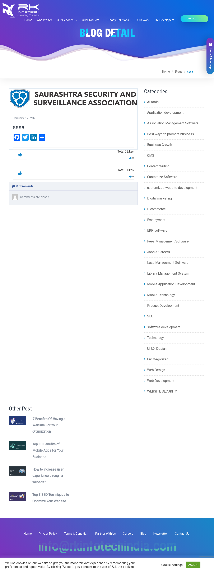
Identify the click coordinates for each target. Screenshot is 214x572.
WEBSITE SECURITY (160, 391)
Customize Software (160, 177)
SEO (148, 316)
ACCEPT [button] (193, 564)
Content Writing (156, 166)
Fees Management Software (166, 241)
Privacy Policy (48, 533)
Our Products (92, 20)
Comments (22, 186)
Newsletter (160, 533)
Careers (128, 533)
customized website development (170, 188)
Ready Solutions (120, 20)
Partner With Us (105, 533)
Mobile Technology (159, 295)
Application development (163, 113)
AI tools (151, 102)
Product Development (161, 306)
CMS (149, 156)
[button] (76, 20)
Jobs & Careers (157, 252)
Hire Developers (166, 20)
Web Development (159, 381)
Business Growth (158, 145)
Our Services (67, 20)
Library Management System (166, 273)
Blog (143, 533)
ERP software (155, 230)
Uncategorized (156, 359)
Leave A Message (211, 56)
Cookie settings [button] (172, 565)
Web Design (154, 370)
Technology (154, 338)
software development (162, 327)
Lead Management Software (166, 263)
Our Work (143, 20)
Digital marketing (158, 198)
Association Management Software (171, 123)
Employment (154, 220)
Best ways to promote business (169, 134)
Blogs (178, 71)
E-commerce (155, 209)
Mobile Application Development (169, 284)
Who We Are (45, 20)
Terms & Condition (76, 533)
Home (28, 20)
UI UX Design (155, 349)
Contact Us (194, 19)
